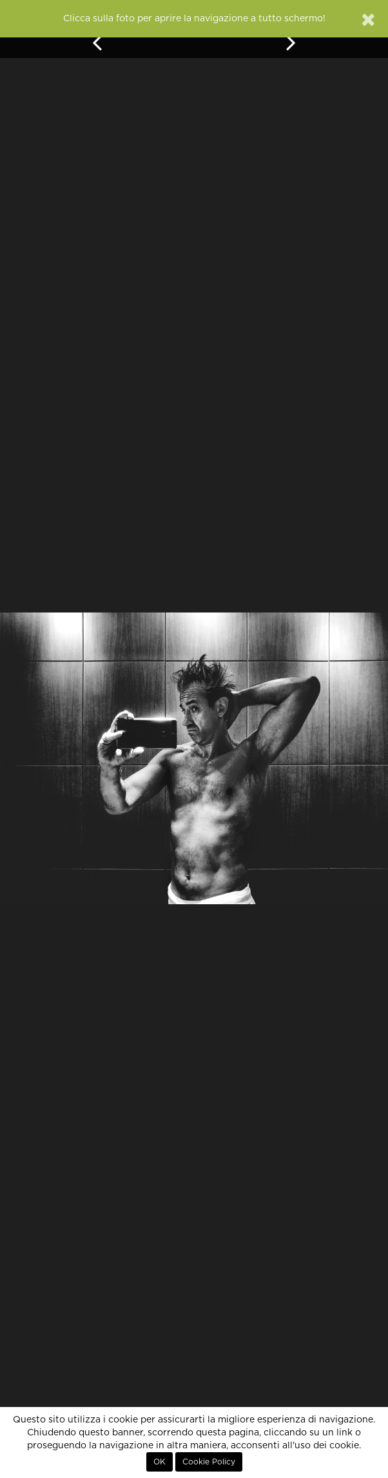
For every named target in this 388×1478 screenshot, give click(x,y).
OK (159, 1462)
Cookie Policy (208, 1462)
